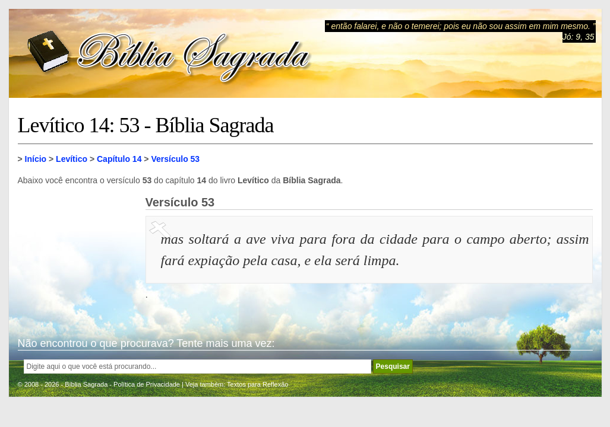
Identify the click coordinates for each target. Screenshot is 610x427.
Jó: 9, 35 (578, 37)
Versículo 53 (175, 159)
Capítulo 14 (119, 159)
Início (36, 159)
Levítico (71, 159)
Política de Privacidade (146, 384)
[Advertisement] (77, 255)
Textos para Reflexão (257, 384)
